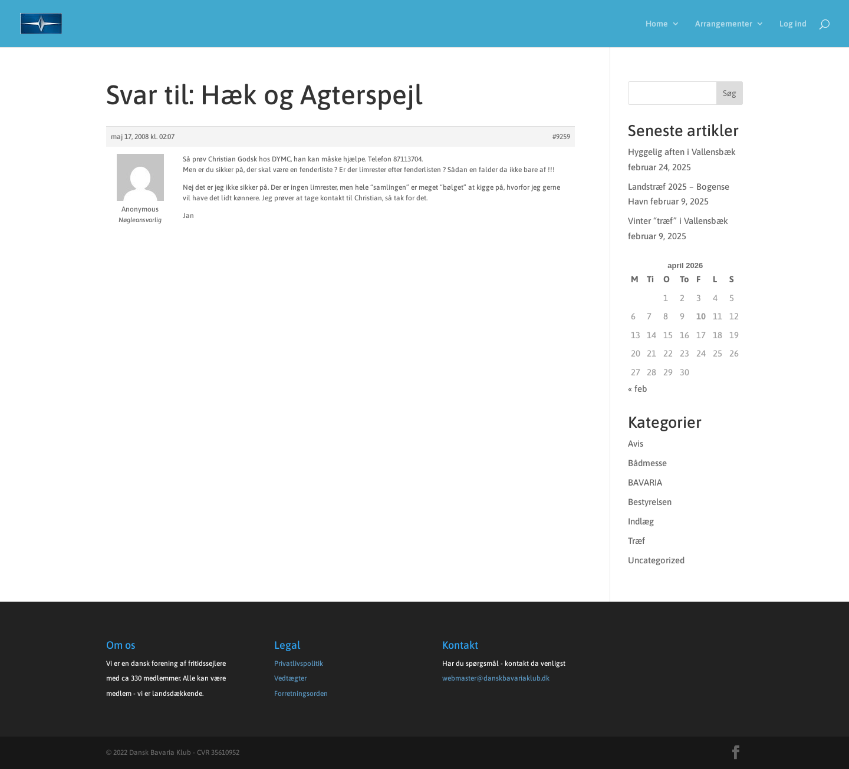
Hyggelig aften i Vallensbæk (682, 152)
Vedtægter (290, 678)
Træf (636, 541)
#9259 (561, 137)
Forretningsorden (301, 693)
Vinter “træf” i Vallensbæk (678, 221)
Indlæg (641, 521)
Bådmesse (647, 463)
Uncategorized (656, 560)
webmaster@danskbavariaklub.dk (495, 678)
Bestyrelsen (650, 502)
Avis (635, 443)
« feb (637, 389)
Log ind (793, 23)
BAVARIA (645, 482)
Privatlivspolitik (298, 663)
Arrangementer (723, 23)
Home (657, 23)
